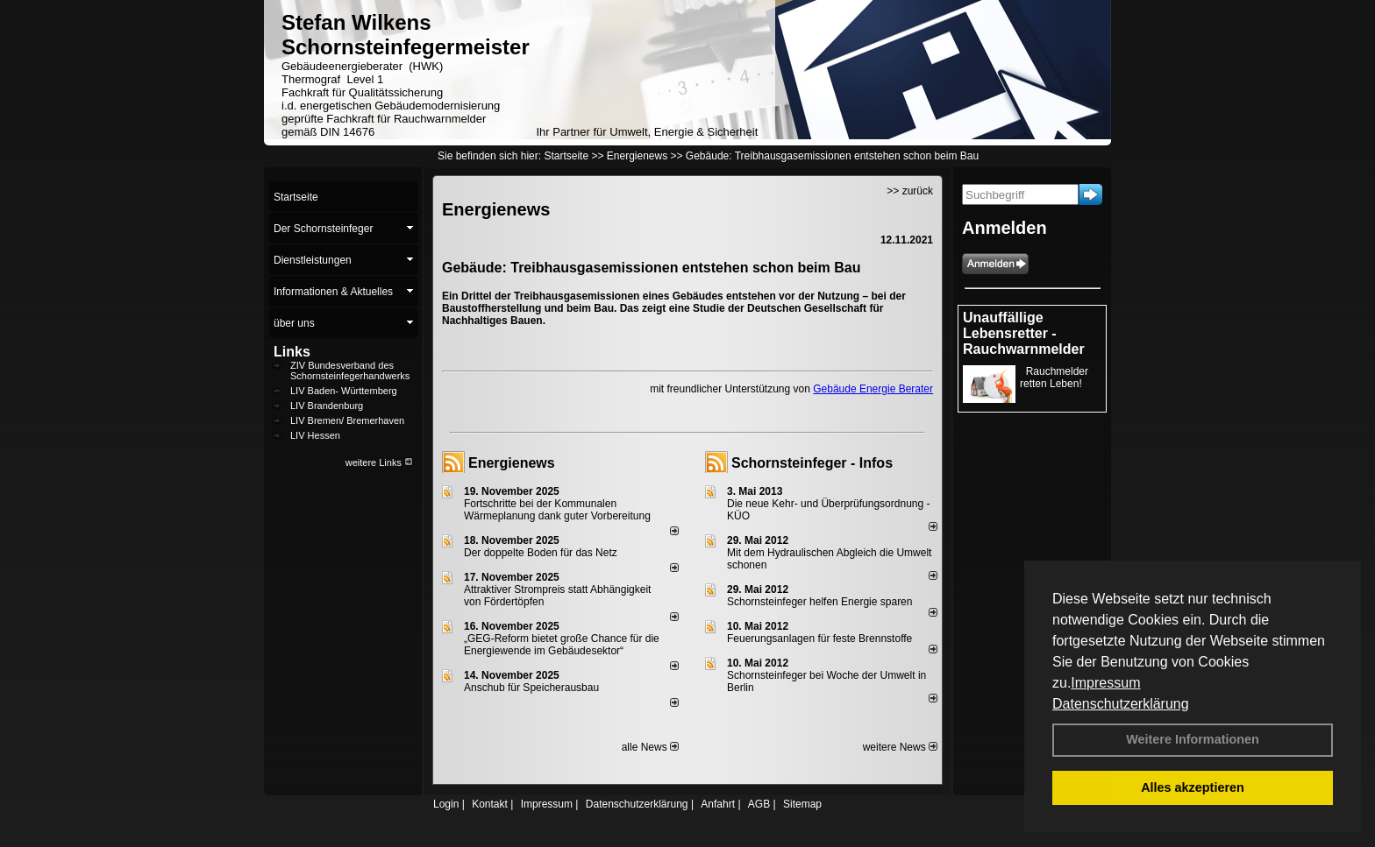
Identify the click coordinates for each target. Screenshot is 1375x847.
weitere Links (379, 462)
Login (446, 804)
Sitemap (802, 804)
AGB (759, 804)
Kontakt (490, 804)
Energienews (511, 462)
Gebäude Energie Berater (873, 389)
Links (292, 351)
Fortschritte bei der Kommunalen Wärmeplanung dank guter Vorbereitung (557, 510)
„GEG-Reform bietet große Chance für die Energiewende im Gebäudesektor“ (561, 644)
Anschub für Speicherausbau (531, 687)
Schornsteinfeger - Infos (812, 462)
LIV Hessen (315, 435)
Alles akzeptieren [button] (1192, 787)
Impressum (1105, 682)
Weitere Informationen (1192, 739)
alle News (650, 747)
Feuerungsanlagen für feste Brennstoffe (819, 638)
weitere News (900, 747)
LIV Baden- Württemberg (343, 390)
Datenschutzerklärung (1120, 703)
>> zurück (910, 191)
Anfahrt (718, 804)
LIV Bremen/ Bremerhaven (347, 420)
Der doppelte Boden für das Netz (540, 553)
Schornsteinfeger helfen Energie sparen (819, 602)
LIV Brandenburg (326, 405)
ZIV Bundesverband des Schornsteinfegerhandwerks (350, 370)
